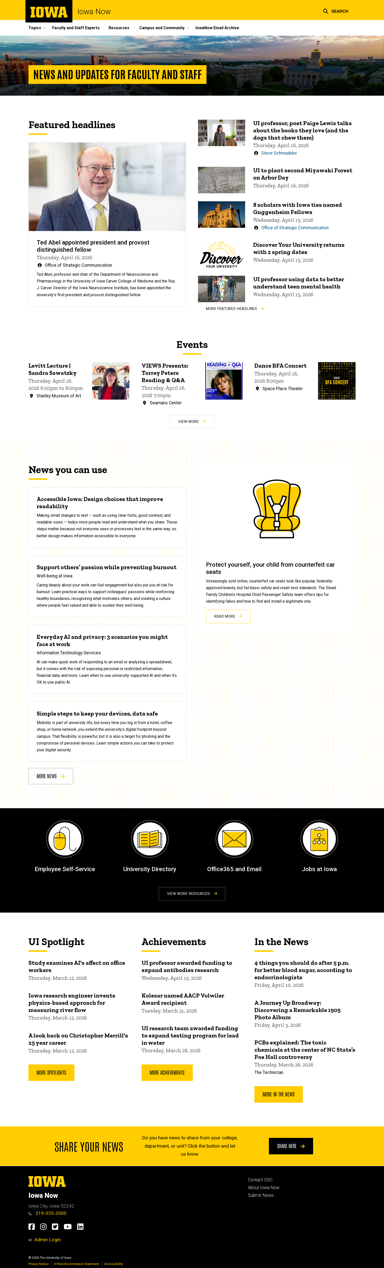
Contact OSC (260, 1179)
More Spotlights (51, 1072)
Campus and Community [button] (162, 27)
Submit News (261, 1195)
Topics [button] (34, 27)
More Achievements (167, 1072)
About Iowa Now (263, 1187)
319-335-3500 (47, 1213)
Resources (119, 27)
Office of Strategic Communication (78, 265)
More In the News (279, 1094)
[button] (336, 10)
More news (51, 775)
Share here (291, 1146)
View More (192, 422)
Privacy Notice (38, 1264)
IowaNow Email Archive (217, 27)
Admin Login (47, 1240)
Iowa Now (94, 12)
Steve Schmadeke (279, 153)
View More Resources (192, 894)
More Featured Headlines (235, 309)
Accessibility (113, 1264)
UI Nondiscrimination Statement (76, 1264)
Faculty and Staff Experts (76, 27)
